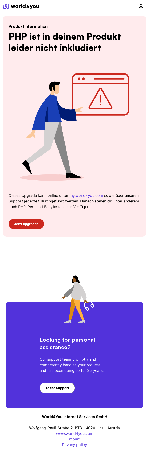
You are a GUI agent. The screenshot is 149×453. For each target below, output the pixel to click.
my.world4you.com (86, 195)
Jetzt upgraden (26, 224)
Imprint (74, 439)
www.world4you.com (74, 433)
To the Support (57, 388)
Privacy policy (74, 444)
